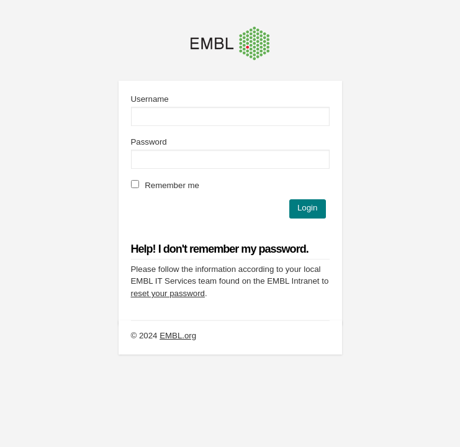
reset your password (168, 293)
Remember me (165, 185)
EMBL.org (178, 335)
